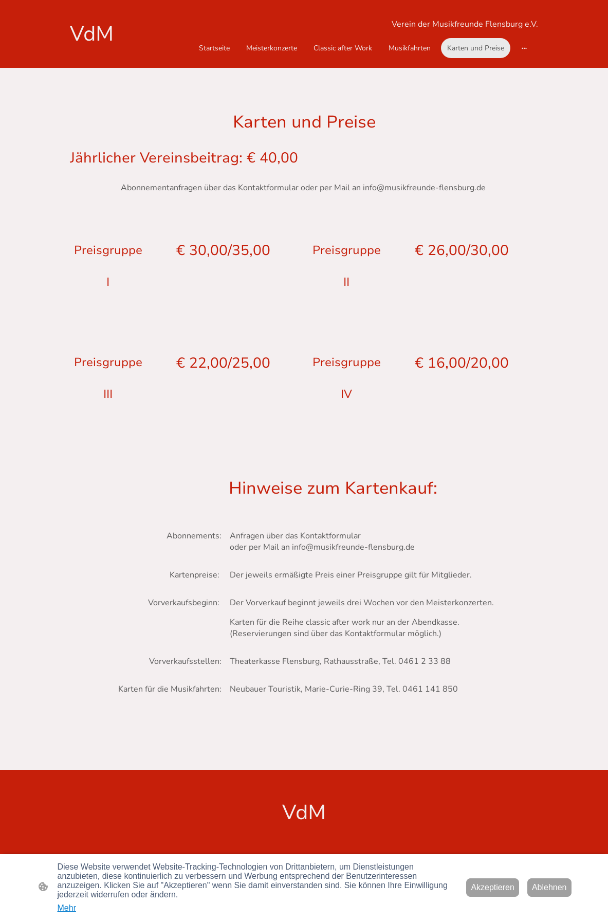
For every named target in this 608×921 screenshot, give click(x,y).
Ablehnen (549, 887)
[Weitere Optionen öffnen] (524, 48)
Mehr (67, 908)
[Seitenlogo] (105, 34)
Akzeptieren (492, 887)
